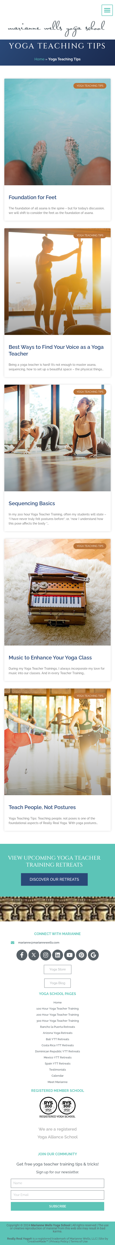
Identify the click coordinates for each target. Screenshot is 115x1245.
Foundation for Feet (33, 197)
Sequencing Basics (32, 503)
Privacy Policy (59, 1241)
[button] (107, 8)
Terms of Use (79, 1241)
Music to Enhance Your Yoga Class (50, 657)
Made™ (43, 1241)
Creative (33, 1241)
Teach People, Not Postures (42, 807)
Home (39, 59)
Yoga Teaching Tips (57, 46)
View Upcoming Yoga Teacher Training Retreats (54, 861)
